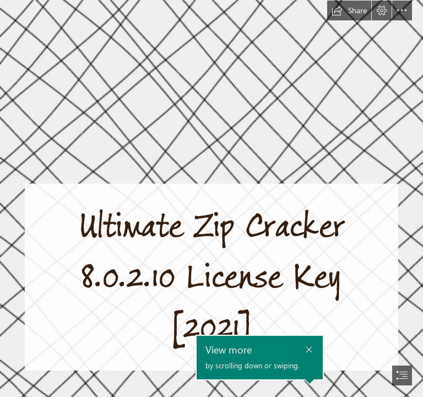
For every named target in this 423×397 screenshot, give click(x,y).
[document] (211, 198)
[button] (349, 10)
